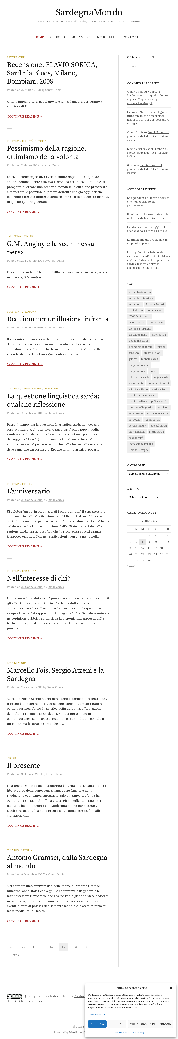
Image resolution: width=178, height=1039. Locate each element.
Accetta (97, 1024)
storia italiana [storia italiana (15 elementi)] (137, 431)
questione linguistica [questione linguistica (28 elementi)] (141, 407)
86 (75, 947)
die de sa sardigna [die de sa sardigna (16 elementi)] (140, 328)
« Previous (17, 947)
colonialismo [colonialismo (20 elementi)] (154, 310)
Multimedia (81, 37)
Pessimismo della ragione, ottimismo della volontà (46, 152)
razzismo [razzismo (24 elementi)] (163, 407)
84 (52, 947)
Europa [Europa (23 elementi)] (161, 346)
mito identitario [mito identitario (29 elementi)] (138, 389)
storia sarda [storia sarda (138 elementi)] (156, 431)
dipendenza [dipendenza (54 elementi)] (158, 334)
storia (41, 141)
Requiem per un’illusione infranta (58, 319)
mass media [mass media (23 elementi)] (136, 383)
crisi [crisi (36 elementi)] (147, 316)
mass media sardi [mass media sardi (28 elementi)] (158, 383)
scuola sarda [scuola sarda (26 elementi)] (152, 419)
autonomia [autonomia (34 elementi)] (135, 304)
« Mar (131, 565)
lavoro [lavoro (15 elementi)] (153, 371)
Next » (14, 955)
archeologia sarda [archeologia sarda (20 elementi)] (140, 292)
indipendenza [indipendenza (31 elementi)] (137, 371)
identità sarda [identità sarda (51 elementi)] (149, 359)
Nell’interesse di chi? (38, 578)
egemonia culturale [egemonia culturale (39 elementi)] (140, 346)
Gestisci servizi (97, 1014)
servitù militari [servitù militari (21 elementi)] (137, 425)
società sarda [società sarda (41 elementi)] (159, 425)
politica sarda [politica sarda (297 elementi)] (159, 401)
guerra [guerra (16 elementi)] (133, 359)
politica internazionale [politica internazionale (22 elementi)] (142, 395)
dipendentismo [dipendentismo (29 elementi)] (138, 334)
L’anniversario (28, 491)
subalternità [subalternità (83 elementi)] (136, 437)
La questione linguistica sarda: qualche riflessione (53, 400)
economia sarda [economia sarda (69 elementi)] (138, 340)
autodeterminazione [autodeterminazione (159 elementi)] (141, 298)
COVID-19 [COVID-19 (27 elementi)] (135, 316)
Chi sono (57, 37)
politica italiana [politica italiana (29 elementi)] (138, 401)
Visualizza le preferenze (150, 1024)
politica (13, 141)
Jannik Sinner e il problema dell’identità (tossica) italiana (148, 136)
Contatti (130, 37)
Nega (117, 1024)
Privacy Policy (137, 1032)
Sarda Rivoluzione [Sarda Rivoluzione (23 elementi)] (158, 413)
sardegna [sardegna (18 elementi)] (134, 419)
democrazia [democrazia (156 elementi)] (156, 322)
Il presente (23, 765)
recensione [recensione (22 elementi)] (136, 413)
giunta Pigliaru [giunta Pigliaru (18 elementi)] (152, 352)
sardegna (14, 236)
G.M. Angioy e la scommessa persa (50, 248)
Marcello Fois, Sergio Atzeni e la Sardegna (55, 674)
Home (39, 37)
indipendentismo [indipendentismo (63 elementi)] (139, 365)
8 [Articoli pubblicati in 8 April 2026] (142, 541)
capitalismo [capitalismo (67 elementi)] (136, 310)
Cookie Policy (122, 1032)
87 (86, 947)
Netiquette (106, 37)
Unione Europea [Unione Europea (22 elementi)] (139, 450)
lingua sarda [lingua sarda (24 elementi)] (160, 377)
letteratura (16, 57)
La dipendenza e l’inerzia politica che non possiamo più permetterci (148, 201)
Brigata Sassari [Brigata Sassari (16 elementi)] (155, 304)
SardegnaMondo (89, 12)
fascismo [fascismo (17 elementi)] (134, 352)
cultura (13, 388)
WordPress (75, 1032)
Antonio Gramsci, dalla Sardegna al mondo (57, 861)
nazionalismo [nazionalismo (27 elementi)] (160, 389)
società (28, 141)
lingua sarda (32, 388)
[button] (171, 988)
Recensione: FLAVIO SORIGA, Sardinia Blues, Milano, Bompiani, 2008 (52, 73)
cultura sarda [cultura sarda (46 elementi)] (137, 322)
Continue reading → (25, 116)
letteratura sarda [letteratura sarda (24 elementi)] (139, 377)
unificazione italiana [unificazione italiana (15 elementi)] (141, 443)
